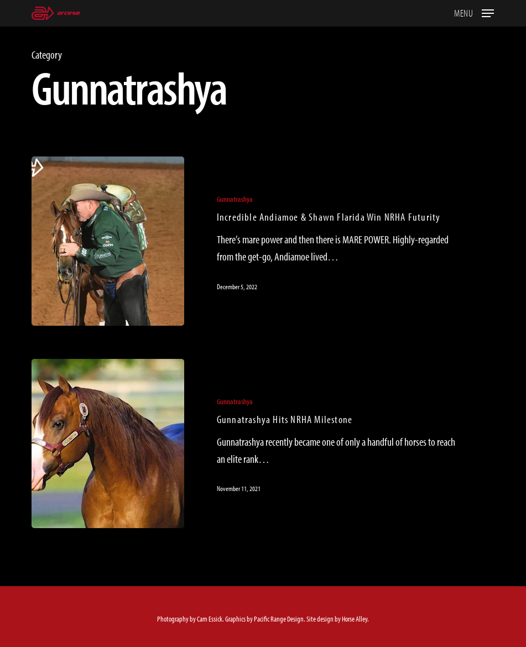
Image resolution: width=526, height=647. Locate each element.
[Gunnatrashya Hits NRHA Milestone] (108, 443)
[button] (474, 12)
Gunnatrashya (235, 199)
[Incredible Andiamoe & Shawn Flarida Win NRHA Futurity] (108, 241)
